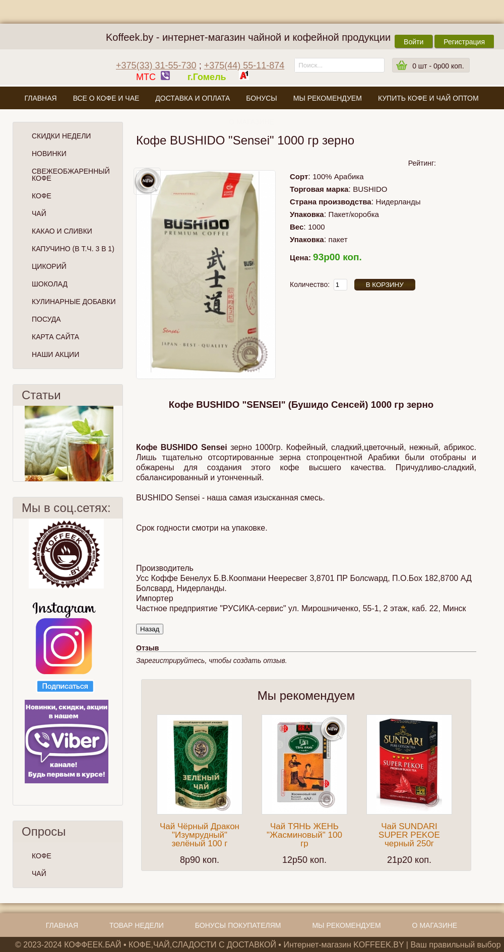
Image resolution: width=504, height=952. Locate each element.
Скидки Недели (61, 136)
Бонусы (261, 98)
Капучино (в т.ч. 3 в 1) (73, 249)
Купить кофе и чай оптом (428, 98)
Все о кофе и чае (106, 98)
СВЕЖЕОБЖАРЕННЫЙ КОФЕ (71, 174)
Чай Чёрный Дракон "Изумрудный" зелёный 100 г (199, 835)
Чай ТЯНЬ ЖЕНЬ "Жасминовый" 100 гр (304, 835)
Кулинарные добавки (74, 302)
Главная (40, 98)
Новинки (49, 154)
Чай (39, 213)
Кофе (41, 196)
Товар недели (136, 925)
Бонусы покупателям (238, 925)
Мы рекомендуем (327, 98)
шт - (438, 66)
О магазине (251, 122)
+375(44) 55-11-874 (244, 65)
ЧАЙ (39, 873)
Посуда (46, 319)
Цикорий (49, 266)
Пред (17, 444)
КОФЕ (41, 856)
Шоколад (50, 284)
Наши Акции (55, 354)
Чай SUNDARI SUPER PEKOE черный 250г (409, 835)
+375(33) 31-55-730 (156, 65)
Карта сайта (55, 337)
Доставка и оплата (192, 98)
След (118, 444)
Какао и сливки (62, 231)
